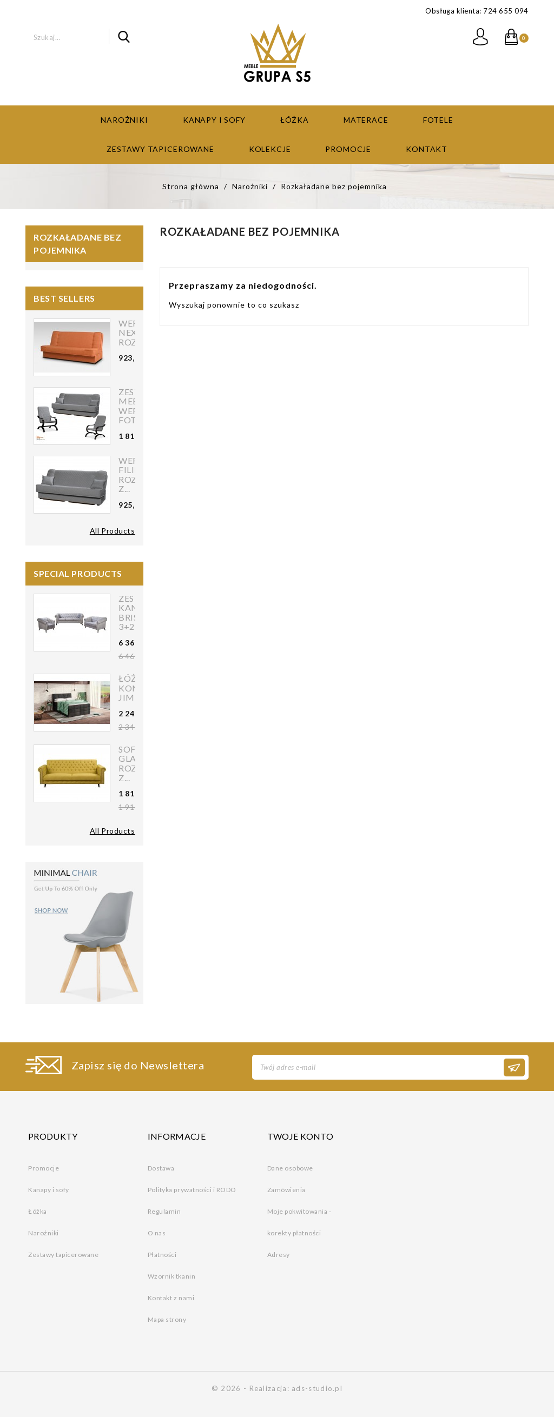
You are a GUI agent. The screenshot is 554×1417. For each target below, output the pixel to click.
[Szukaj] (70, 36)
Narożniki (124, 118)
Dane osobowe (290, 1167)
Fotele (438, 118)
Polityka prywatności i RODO (192, 1189)
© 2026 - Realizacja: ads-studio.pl (277, 1387)
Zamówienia (286, 1189)
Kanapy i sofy (214, 118)
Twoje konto (300, 1135)
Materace (366, 118)
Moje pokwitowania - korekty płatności (299, 1221)
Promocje (348, 147)
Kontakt (426, 147)
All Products (112, 529)
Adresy (278, 1253)
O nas (157, 1232)
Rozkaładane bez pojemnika (77, 242)
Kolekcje (270, 147)
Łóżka (294, 118)
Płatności (162, 1253)
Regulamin (164, 1210)
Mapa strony (167, 1318)
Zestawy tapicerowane (160, 147)
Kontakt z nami (171, 1297)
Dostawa (161, 1167)
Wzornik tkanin (171, 1275)
